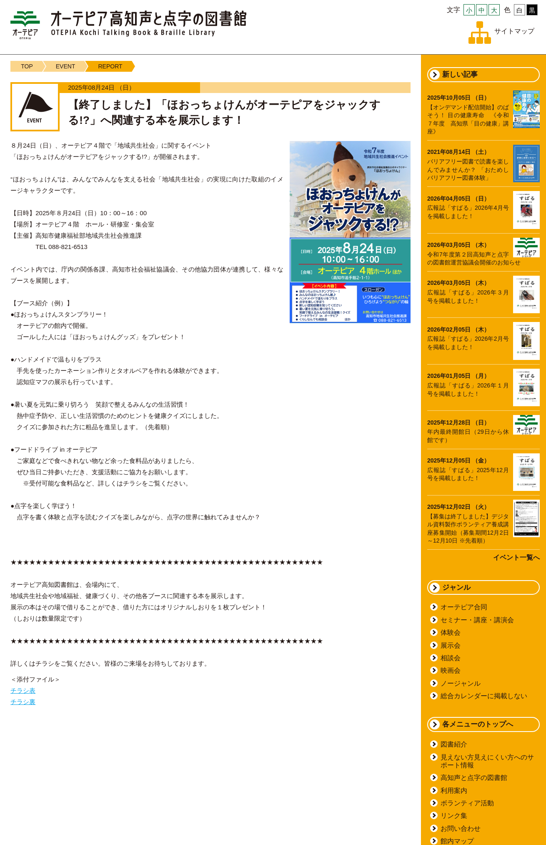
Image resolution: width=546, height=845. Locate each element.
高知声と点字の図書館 (474, 777)
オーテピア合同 (464, 607)
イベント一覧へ (516, 557)
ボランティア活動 (467, 803)
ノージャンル (461, 683)
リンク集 (454, 815)
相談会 (451, 657)
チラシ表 (22, 690)
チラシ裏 (22, 701)
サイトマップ (514, 31)
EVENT (65, 66)
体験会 (451, 632)
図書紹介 (454, 744)
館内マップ (457, 841)
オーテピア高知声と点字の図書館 (128, 24)
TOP (27, 66)
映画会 (451, 670)
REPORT (110, 66)
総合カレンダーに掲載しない (484, 695)
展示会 (451, 645)
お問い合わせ (461, 828)
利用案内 (454, 790)
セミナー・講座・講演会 (477, 620)
